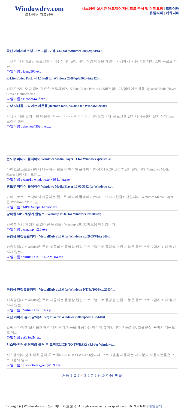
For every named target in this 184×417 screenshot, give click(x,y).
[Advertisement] (92, 142)
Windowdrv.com (39, 8)
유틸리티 (156, 13)
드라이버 (172, 8)
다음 (109, 375)
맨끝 (118, 375)
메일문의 (155, 406)
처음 (65, 375)
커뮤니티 (172, 13)
